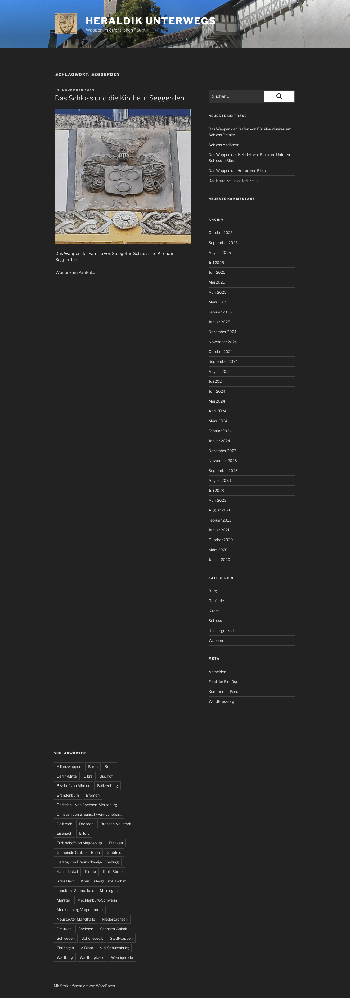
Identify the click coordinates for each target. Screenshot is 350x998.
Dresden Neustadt (115, 824)
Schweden (66, 938)
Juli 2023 (216, 490)
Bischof (106, 776)
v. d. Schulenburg (114, 948)
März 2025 (218, 302)
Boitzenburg (107, 785)
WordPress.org (221, 701)
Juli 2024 (216, 381)
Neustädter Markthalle (76, 919)
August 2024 (220, 371)
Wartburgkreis (92, 957)
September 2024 (223, 361)
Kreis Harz (65, 881)
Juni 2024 (217, 391)
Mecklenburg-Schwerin (97, 900)
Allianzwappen (69, 766)
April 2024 (217, 411)
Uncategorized (221, 630)
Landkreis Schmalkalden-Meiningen (87, 890)
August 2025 (220, 252)
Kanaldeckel (67, 871)
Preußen (64, 928)
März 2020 (218, 549)
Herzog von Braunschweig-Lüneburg (88, 862)
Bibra (88, 776)
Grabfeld (114, 852)
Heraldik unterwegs (151, 21)
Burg (213, 591)
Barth (93, 766)
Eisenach (64, 833)
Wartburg (65, 957)
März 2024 (218, 421)
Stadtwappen (121, 938)
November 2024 (223, 341)
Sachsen (85, 928)
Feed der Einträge (223, 681)
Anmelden (217, 671)
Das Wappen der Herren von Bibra (237, 170)
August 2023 (220, 480)
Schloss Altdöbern (224, 145)
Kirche (214, 610)
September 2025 (223, 242)
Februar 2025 (220, 312)
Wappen (216, 640)
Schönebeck (92, 938)
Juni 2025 (217, 272)
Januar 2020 (219, 559)
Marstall (63, 900)
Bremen (93, 795)
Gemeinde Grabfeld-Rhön (78, 852)
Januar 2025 (219, 322)
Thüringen (65, 948)
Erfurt (84, 833)
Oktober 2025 (221, 232)
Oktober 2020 (221, 539)
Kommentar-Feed (223, 691)
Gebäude (216, 600)
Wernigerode (122, 957)
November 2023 (223, 460)
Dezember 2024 (222, 331)
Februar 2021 (220, 520)
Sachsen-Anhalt (113, 928)
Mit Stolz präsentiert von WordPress (84, 985)
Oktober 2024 (221, 351)
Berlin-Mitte (67, 776)
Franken (116, 843)
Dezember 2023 (222, 450)
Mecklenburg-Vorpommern (80, 909)
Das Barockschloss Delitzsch (233, 180)
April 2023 (217, 500)
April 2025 (217, 292)
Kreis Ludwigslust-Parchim (104, 881)
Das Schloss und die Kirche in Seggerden (119, 98)
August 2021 (219, 510)
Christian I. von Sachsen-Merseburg (87, 804)
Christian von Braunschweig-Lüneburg (89, 814)
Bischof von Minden (73, 785)
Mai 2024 (217, 401)
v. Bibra (87, 948)
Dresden (86, 824)
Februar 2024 (220, 431)
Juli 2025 (216, 262)
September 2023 (223, 470)
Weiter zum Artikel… (75, 272)
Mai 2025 (217, 282)
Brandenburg (68, 795)
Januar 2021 (219, 530)
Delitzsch (64, 824)
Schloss (215, 620)
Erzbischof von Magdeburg (79, 843)
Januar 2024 (219, 441)
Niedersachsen (115, 919)
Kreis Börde (113, 871)
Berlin (109, 766)
